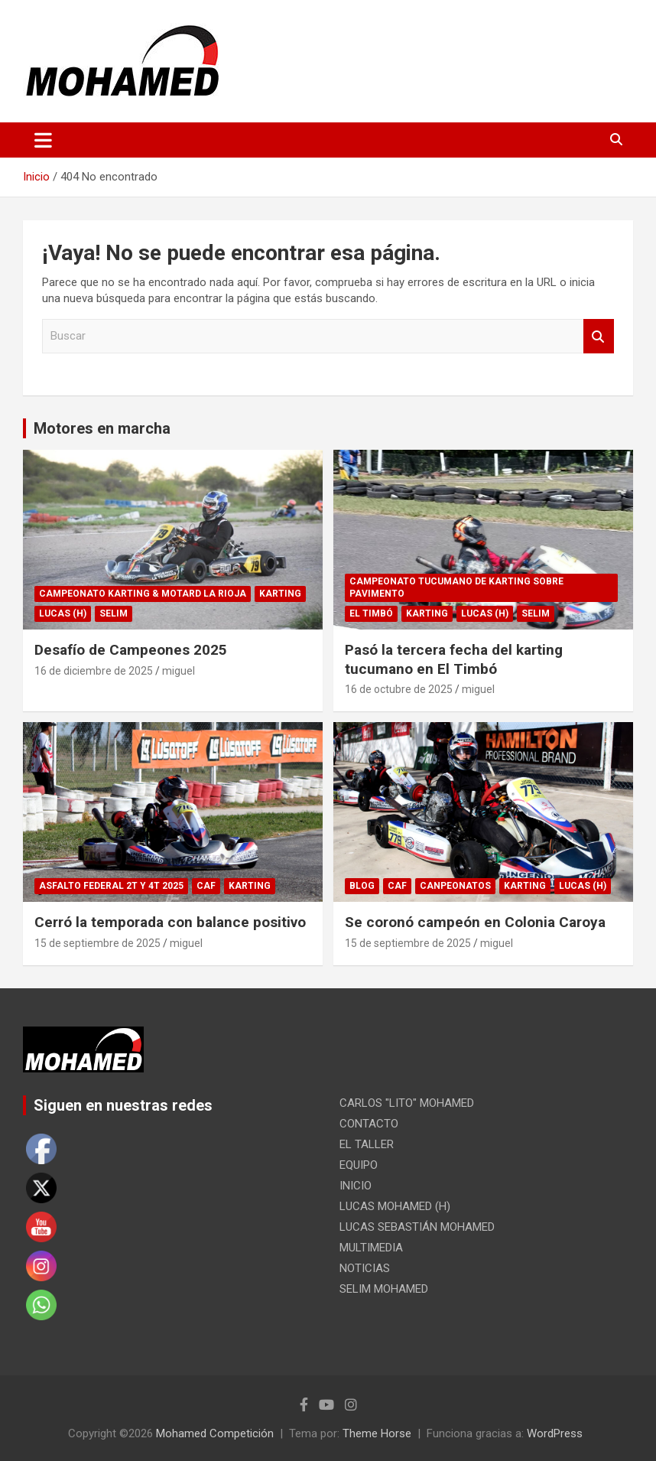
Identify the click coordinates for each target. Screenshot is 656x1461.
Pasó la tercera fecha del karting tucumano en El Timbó (454, 659)
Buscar (598, 336)
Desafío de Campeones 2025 (130, 650)
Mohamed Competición (215, 1433)
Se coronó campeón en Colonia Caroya (475, 922)
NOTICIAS (364, 1268)
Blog (362, 885)
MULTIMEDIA (371, 1247)
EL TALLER (366, 1144)
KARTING (280, 593)
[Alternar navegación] (43, 140)
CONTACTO (368, 1124)
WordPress (555, 1433)
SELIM (113, 613)
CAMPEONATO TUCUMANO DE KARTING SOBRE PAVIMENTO (456, 588)
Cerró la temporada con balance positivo (170, 922)
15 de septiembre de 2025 (97, 943)
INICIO (355, 1186)
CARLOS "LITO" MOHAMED (406, 1103)
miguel (178, 671)
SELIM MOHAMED (383, 1289)
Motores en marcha (102, 428)
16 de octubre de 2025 (399, 689)
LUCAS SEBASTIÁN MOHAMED (417, 1227)
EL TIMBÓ (371, 613)
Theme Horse (377, 1433)
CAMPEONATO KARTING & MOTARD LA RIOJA (142, 593)
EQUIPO (358, 1165)
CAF (206, 885)
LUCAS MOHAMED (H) (394, 1206)
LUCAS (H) (62, 613)
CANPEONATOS (455, 885)
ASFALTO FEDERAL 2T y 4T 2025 (111, 885)
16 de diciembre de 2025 (93, 671)
